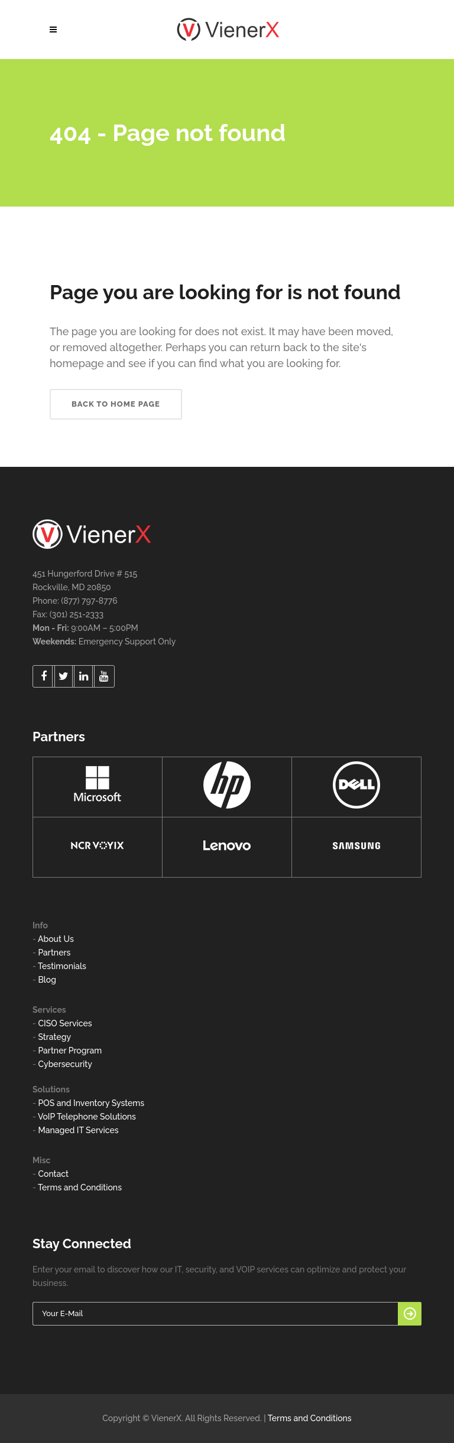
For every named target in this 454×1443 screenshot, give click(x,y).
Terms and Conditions (80, 1187)
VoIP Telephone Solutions (87, 1116)
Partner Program (70, 1050)
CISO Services (65, 1023)
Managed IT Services (78, 1130)
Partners (54, 952)
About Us (56, 939)
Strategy (54, 1037)
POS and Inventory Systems (91, 1103)
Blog (47, 979)
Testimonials (62, 966)
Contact (53, 1174)
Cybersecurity (65, 1064)
